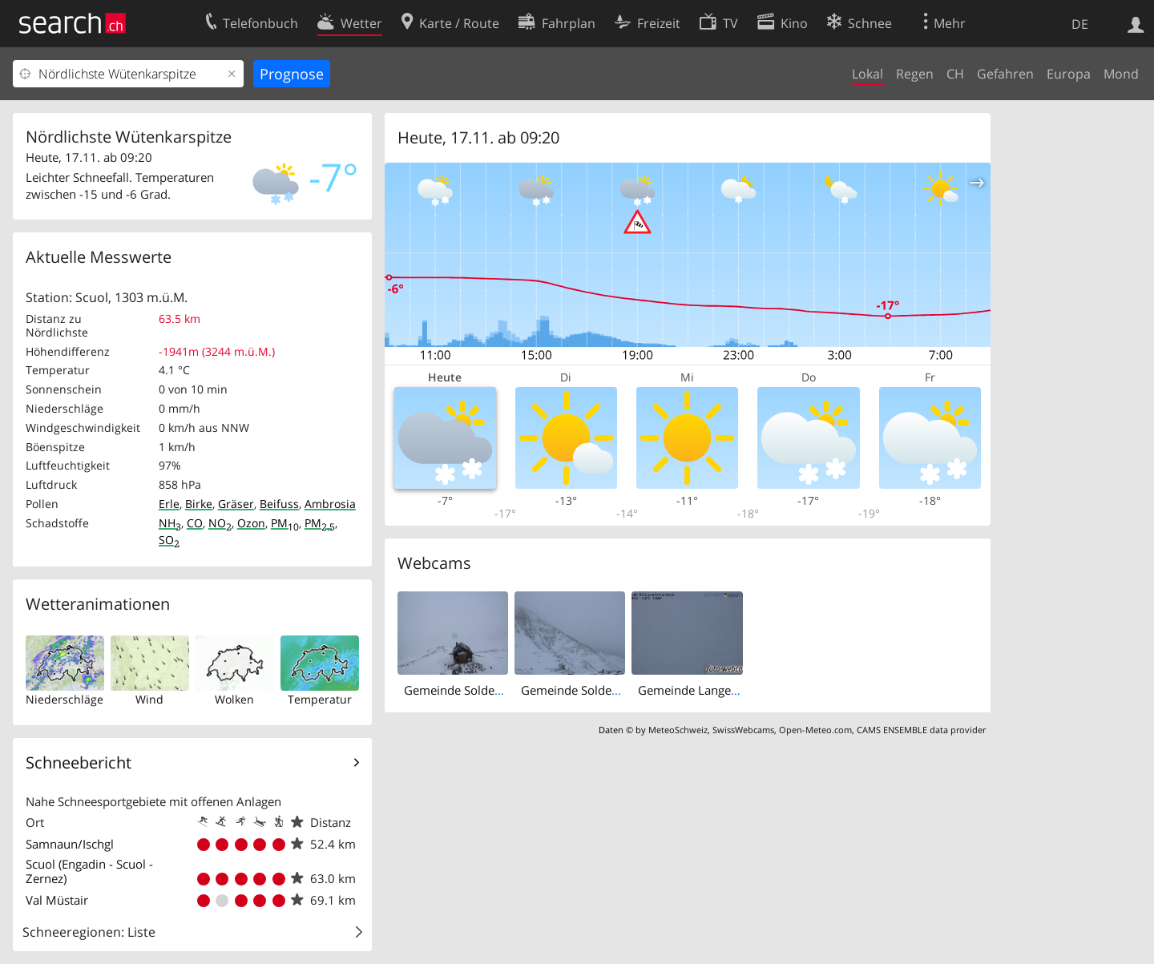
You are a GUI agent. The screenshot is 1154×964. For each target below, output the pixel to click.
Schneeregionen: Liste (88, 932)
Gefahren (1005, 74)
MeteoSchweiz (678, 730)
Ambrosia (330, 503)
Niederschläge (64, 699)
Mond (1121, 74)
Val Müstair (57, 900)
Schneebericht (78, 762)
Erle (169, 503)
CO (195, 522)
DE (1079, 24)
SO (169, 539)
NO (220, 522)
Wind (149, 699)
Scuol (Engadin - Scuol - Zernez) (89, 871)
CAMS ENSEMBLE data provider (921, 730)
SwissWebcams (743, 730)
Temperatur (320, 699)
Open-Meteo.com (815, 730)
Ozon (251, 522)
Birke (198, 503)
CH (955, 74)
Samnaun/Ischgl (70, 844)
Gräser (236, 503)
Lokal (867, 74)
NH (170, 522)
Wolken (234, 699)
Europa (1069, 74)
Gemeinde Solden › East (469, 690)
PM (285, 522)
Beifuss (279, 503)
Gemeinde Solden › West (588, 690)
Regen (915, 74)
